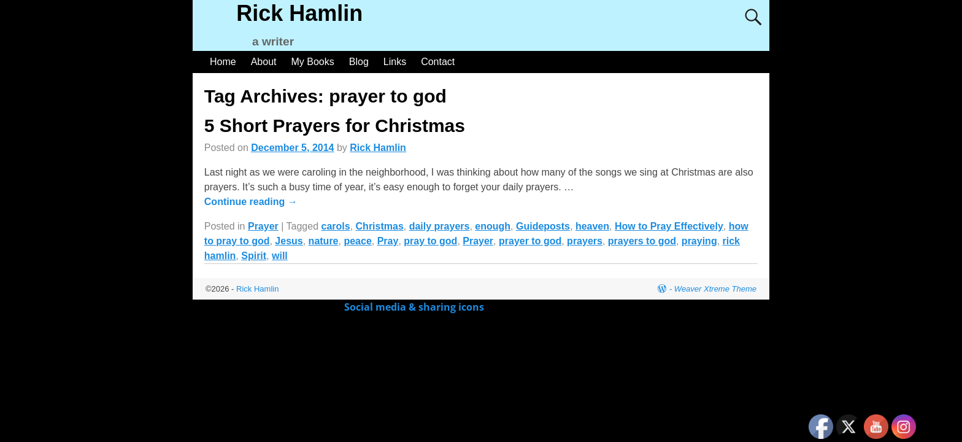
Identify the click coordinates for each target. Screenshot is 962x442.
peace (357, 241)
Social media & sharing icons (415, 307)
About (264, 61)
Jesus (288, 241)
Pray (388, 241)
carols (335, 226)
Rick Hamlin (299, 13)
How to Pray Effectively (669, 226)
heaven (592, 226)
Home (223, 61)
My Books (312, 61)
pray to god (430, 241)
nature (324, 241)
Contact (438, 61)
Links (394, 61)
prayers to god (642, 241)
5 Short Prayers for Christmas (334, 125)
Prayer (263, 226)
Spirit (253, 255)
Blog (359, 61)
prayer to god (530, 241)
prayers (584, 241)
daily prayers (439, 226)
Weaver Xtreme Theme (715, 288)
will (280, 255)
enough (492, 226)
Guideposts (543, 226)
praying (699, 241)
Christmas (380, 226)
